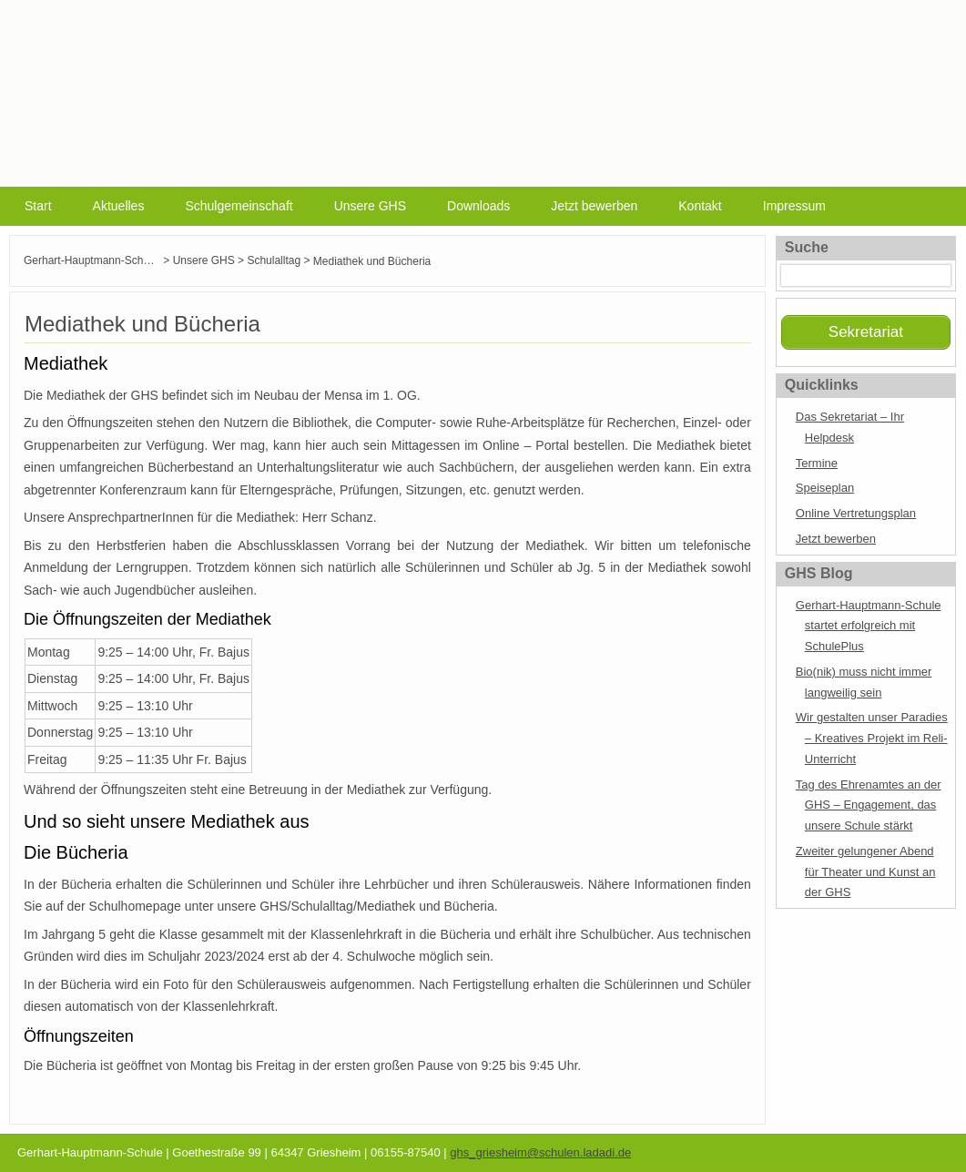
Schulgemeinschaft (238, 206)
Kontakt (699, 206)
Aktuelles (119, 206)
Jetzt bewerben (594, 206)
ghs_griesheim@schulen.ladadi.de (540, 1152)
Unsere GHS (370, 206)
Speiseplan (825, 487)
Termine (817, 463)
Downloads (478, 206)
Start (38, 206)
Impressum (794, 206)
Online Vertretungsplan (856, 513)
